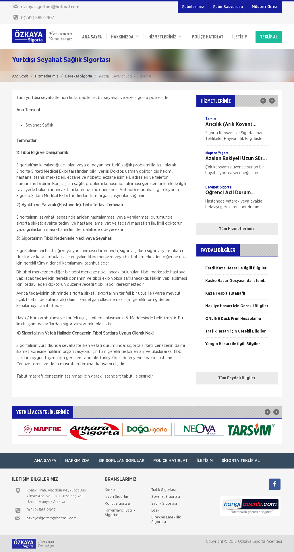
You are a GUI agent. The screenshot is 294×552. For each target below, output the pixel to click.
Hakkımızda (125, 36)
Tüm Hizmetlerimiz (237, 229)
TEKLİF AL (269, 37)
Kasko (110, 490)
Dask (155, 510)
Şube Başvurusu (228, 7)
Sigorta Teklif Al (241, 460)
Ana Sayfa (20, 76)
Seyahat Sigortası (165, 497)
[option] (237, 131)
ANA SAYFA (92, 37)
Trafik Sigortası (163, 490)
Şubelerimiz (193, 7)
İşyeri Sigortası (117, 497)
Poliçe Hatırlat (207, 37)
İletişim (239, 37)
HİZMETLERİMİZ (165, 36)
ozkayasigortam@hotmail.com (51, 518)
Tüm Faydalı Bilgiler (237, 378)
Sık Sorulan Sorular (121, 460)
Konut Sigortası (117, 504)
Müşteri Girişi (264, 7)
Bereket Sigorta (78, 76)
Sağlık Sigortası (164, 504)
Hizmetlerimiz (46, 76)
